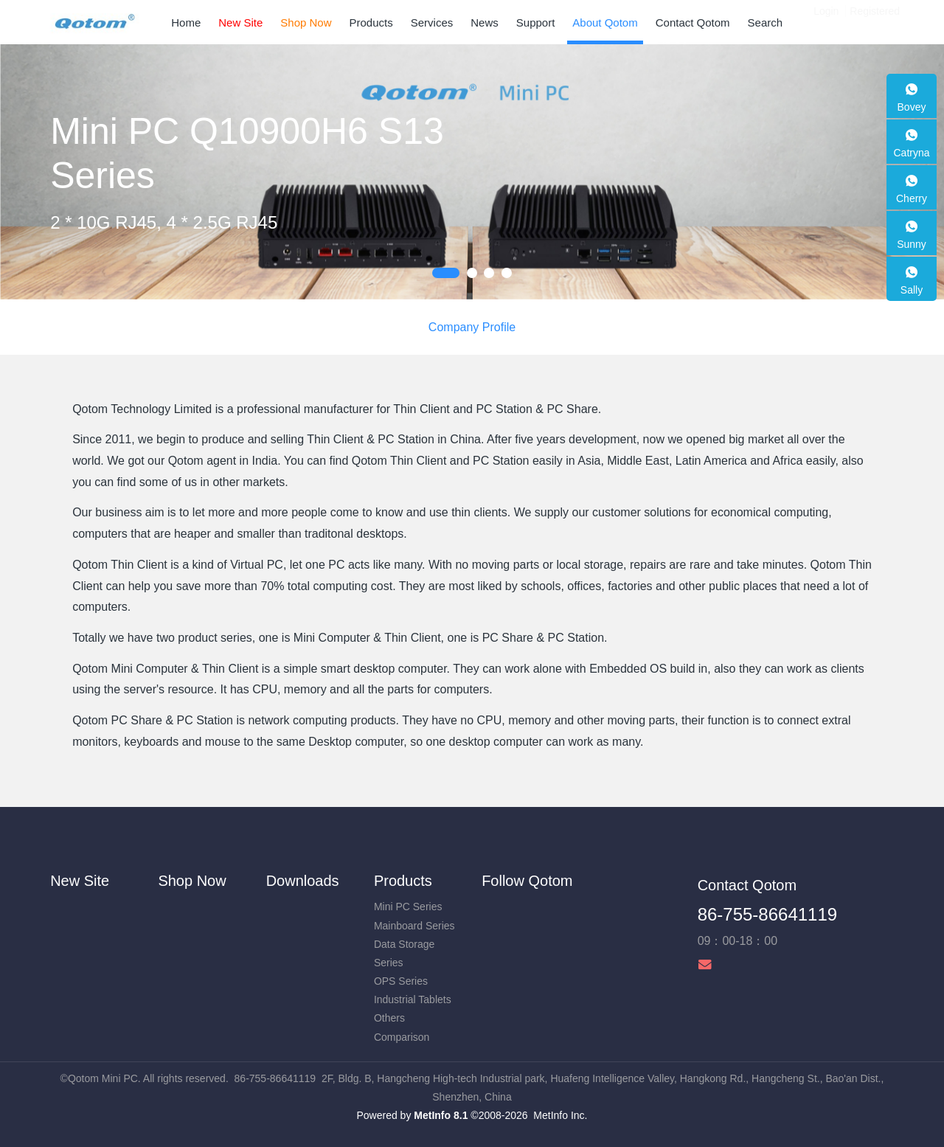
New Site (79, 881)
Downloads (302, 881)
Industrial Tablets (412, 999)
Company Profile (472, 327)
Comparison (401, 1037)
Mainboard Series (414, 926)
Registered (875, 22)
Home (186, 22)
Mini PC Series (408, 906)
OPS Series (401, 981)
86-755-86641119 (768, 914)
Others (389, 1018)
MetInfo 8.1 (441, 1115)
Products (403, 881)
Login (826, 22)
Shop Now (192, 881)
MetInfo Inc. (560, 1115)
